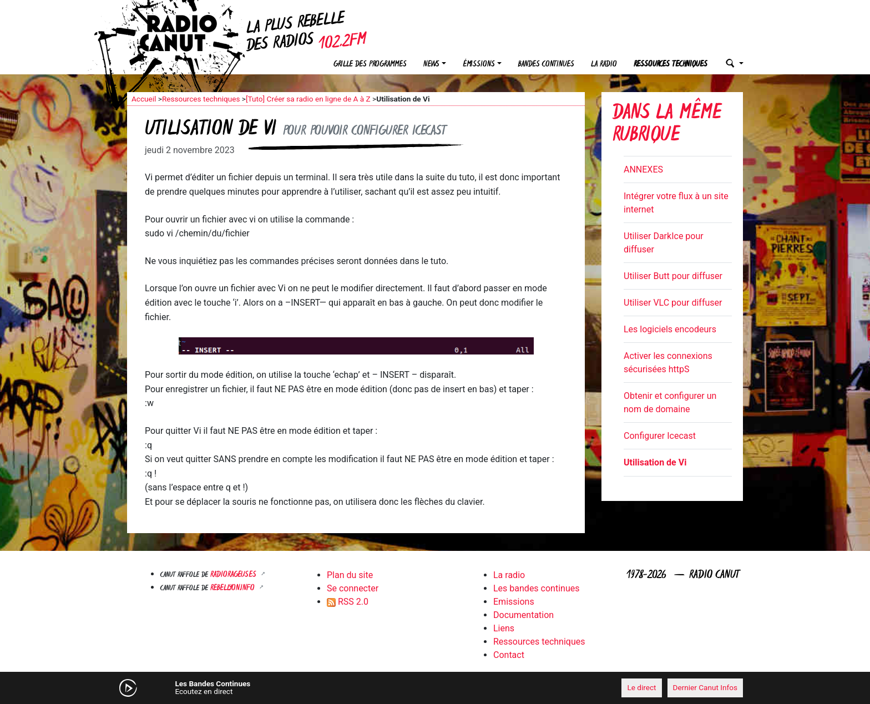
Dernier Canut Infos (705, 687)
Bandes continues (546, 64)
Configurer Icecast (660, 435)
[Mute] (299, 687)
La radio (604, 64)
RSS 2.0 (347, 601)
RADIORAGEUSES (234, 575)
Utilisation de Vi (655, 462)
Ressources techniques (670, 64)
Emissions (513, 601)
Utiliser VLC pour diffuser (673, 302)
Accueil (143, 98)
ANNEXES (643, 169)
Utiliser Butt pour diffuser (673, 276)
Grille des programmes (370, 64)
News (431, 64)
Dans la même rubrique (667, 125)
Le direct (641, 687)
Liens (503, 628)
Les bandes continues (536, 588)
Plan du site (350, 575)
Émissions (479, 64)
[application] (435, 688)
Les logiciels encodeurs (670, 329)
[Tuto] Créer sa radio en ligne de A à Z (308, 98)
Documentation (523, 615)
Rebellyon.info (233, 588)
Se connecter (352, 588)
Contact (508, 655)
